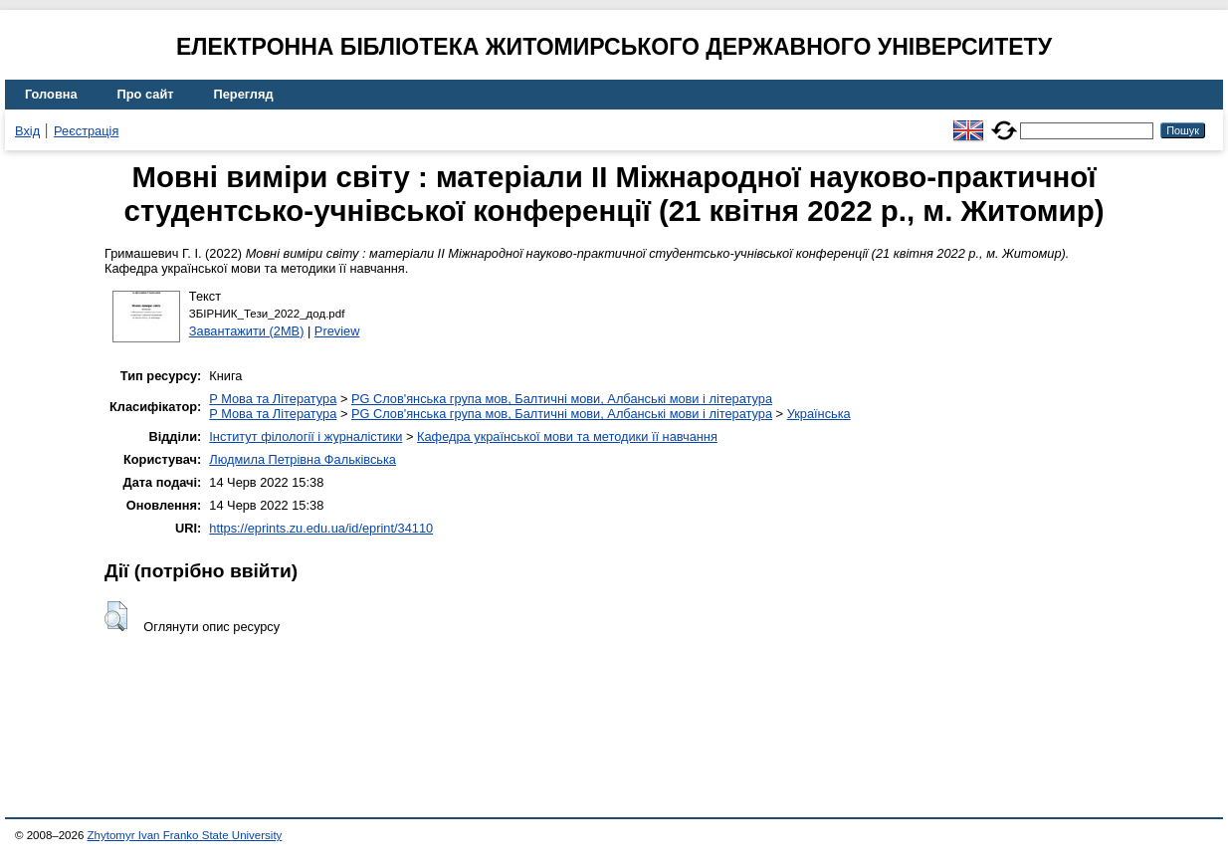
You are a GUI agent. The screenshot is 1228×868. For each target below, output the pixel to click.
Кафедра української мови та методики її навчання (567, 436)
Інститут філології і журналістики (305, 436)
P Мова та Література (272, 398)
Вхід (27, 130)
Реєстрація (86, 130)
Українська (819, 413)
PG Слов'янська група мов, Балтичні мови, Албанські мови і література (561, 398)
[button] (115, 616)
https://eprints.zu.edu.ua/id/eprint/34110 (321, 528)
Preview (337, 331)
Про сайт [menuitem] (145, 94)
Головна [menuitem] (51, 94)
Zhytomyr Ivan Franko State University (185, 835)
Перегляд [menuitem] (244, 94)
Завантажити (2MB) (247, 331)
